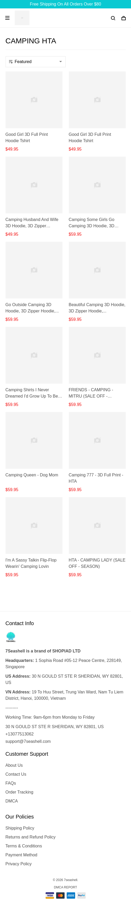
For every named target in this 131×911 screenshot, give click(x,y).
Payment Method (21, 855)
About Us (14, 765)
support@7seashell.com (28, 741)
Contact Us (16, 774)
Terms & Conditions (24, 846)
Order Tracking (19, 792)
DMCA (12, 801)
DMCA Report (65, 887)
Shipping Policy (20, 828)
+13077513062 (20, 734)
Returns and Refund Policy (31, 837)
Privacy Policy (19, 864)
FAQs (11, 783)
